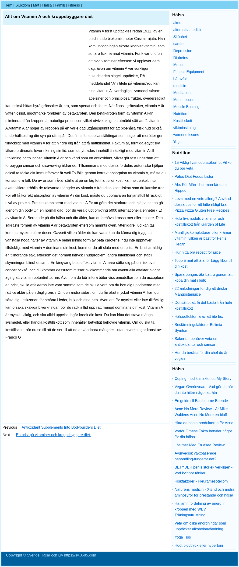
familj (60, 5)
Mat (36, 5)
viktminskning (184, 128)
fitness (74, 5)
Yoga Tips (183, 537)
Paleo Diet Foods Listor (194, 176)
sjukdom (22, 5)
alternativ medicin (187, 30)
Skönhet (180, 37)
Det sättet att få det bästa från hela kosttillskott (203, 305)
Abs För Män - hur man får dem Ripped (201, 187)
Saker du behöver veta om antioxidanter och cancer (196, 341)
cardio (178, 44)
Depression (182, 51)
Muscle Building (186, 107)
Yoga (177, 142)
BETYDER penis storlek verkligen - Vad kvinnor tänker (203, 470)
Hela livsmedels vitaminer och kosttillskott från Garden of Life (200, 221)
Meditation (181, 93)
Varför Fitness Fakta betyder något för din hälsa (203, 434)
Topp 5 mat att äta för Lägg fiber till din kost (203, 263)
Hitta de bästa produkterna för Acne (204, 423)
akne (177, 23)
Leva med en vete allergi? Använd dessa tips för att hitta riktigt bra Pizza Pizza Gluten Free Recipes (203, 204)
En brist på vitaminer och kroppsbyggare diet (53, 435)
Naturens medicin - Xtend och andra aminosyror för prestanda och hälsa (204, 492)
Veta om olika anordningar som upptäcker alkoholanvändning (200, 526)
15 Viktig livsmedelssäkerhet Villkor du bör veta (204, 165)
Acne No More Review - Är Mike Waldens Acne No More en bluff (201, 412)
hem (8, 5)
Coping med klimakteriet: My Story (203, 379)
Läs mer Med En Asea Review (200, 445)
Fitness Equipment (188, 72)
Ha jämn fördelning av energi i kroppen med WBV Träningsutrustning (199, 509)
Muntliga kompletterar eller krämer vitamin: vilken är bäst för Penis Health (203, 238)
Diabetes (180, 58)
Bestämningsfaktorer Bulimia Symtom (198, 327)
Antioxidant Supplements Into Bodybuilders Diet (62, 427)
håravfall (180, 79)
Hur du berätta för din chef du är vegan (201, 355)
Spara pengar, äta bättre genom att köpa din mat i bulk (203, 277)
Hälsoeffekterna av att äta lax (199, 316)
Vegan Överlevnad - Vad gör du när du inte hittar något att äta (204, 390)
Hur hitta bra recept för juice (198, 252)
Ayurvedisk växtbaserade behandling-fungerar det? (195, 456)
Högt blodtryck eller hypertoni (199, 545)
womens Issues (186, 135)
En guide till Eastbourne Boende (201, 401)
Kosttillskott (182, 121)
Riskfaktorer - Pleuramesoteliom (201, 481)
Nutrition (180, 114)
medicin (179, 86)
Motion (178, 65)
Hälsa (47, 5)
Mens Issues (183, 100)
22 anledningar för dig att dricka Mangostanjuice (201, 291)
